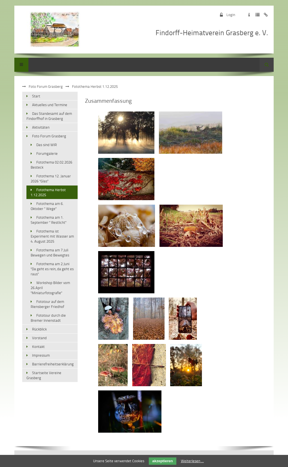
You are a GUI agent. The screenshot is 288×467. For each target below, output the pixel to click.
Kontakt (38, 346)
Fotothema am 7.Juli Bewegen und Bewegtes (50, 252)
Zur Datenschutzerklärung (257, 14)
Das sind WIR (46, 144)
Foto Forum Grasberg (46, 86)
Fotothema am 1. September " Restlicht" (48, 220)
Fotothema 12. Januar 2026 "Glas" (51, 178)
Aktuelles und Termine (49, 104)
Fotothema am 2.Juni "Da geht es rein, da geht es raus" (52, 268)
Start (36, 96)
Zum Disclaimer (265, 14)
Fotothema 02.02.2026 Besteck (51, 165)
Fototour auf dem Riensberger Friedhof (47, 304)
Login (230, 14)
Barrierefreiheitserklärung (53, 364)
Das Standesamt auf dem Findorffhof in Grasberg (49, 116)
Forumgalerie (47, 153)
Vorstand (39, 337)
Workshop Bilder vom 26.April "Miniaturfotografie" (50, 287)
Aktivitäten (41, 127)
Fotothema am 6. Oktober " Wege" (47, 206)
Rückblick (39, 329)
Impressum (41, 355)
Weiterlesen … (192, 460)
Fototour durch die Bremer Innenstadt (48, 318)
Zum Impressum (249, 14)
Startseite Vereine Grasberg (43, 375)
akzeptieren (162, 461)
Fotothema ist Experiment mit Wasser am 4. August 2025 (52, 236)
